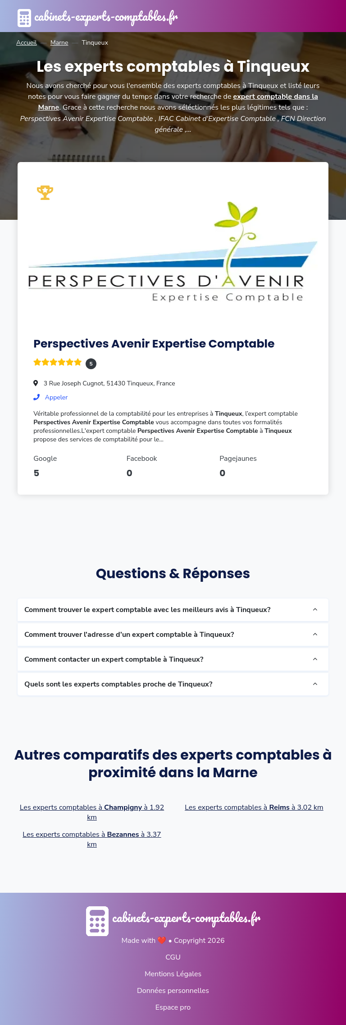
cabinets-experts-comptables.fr (100, 16)
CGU (173, 956)
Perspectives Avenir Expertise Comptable (154, 342)
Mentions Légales (173, 973)
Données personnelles (173, 990)
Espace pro (173, 1006)
